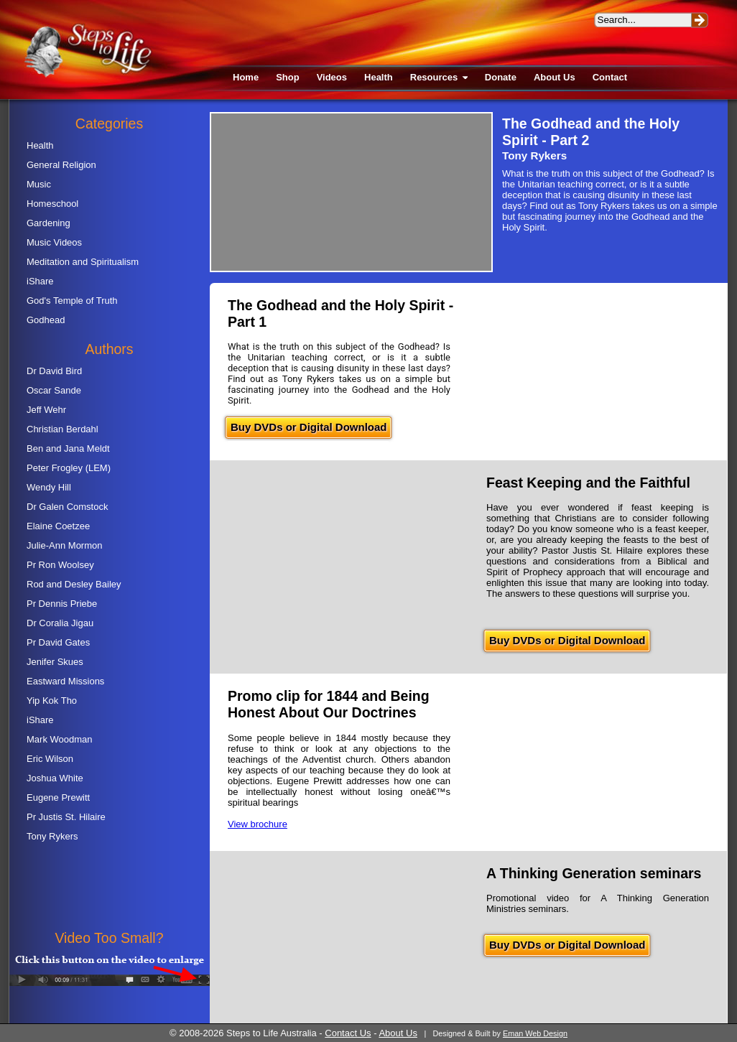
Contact (610, 77)
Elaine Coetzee (58, 526)
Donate (500, 77)
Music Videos (54, 242)
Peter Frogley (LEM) (69, 467)
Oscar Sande (54, 390)
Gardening (48, 223)
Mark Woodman (60, 739)
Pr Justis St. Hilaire (66, 816)
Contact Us (348, 1033)
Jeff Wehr (46, 409)
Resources (439, 77)
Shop (288, 77)
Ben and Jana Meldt (68, 448)
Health (378, 77)
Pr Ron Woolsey (60, 564)
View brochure (257, 824)
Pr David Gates (58, 642)
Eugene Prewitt (58, 797)
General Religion (61, 164)
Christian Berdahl (62, 429)
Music (39, 184)
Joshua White (55, 778)
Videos (332, 77)
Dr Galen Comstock (67, 506)
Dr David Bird (54, 371)
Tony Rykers (52, 836)
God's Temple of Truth (72, 300)
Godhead (46, 320)
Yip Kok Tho (52, 700)
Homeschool (52, 203)
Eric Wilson (50, 758)
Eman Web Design (535, 1033)
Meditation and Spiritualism (83, 261)
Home (246, 77)
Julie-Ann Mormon (65, 545)
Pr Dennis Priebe (62, 603)
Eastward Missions (65, 681)
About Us (554, 77)
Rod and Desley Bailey (74, 584)
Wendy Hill (49, 487)
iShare (40, 281)
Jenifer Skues (55, 661)
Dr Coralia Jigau (60, 623)
